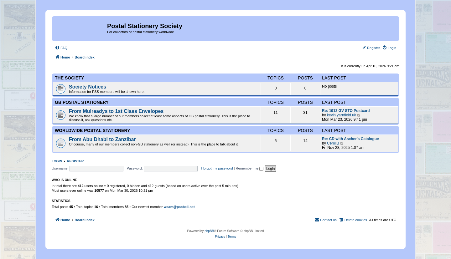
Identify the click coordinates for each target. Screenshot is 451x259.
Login (57, 161)
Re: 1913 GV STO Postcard (346, 111)
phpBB (209, 231)
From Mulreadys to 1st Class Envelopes (116, 111)
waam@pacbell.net (179, 207)
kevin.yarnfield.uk (341, 115)
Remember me (249, 168)
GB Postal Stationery (82, 102)
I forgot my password (217, 168)
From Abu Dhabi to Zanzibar (102, 139)
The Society (69, 77)
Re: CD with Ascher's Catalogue (350, 139)
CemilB (333, 143)
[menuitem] (61, 48)
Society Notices (87, 86)
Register (75, 161)
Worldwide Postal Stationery (92, 130)
